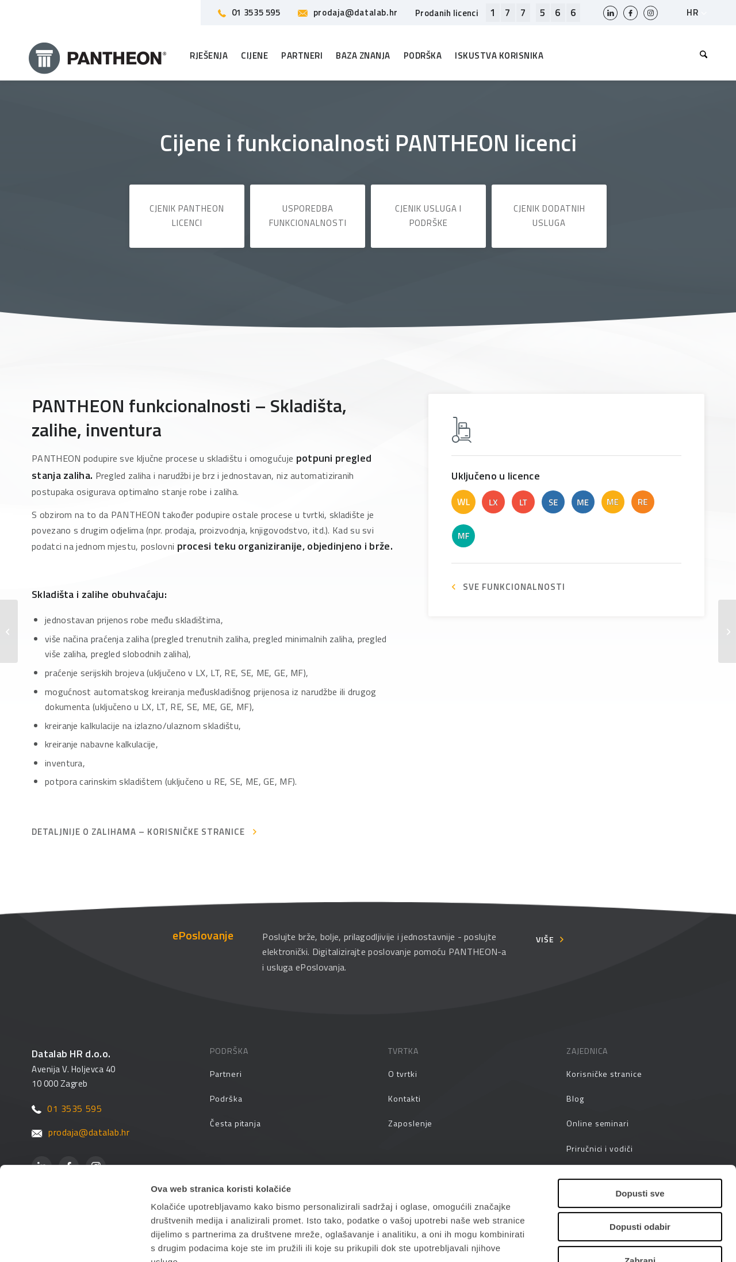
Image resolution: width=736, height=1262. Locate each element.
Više (545, 939)
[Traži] (700, 56)
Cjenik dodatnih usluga (549, 215)
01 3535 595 (249, 12)
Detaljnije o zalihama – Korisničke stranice (138, 832)
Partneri (225, 1074)
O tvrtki (402, 1074)
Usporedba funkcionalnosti (308, 215)
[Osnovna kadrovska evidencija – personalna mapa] (727, 631)
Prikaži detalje (591, 1239)
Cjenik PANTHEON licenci (187, 215)
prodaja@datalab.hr (348, 12)
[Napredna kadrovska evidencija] (9, 631)
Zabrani (640, 1177)
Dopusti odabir (640, 1144)
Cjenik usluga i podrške (428, 215)
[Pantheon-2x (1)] (98, 56)
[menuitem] (700, 56)
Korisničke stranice (604, 1074)
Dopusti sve (639, 1110)
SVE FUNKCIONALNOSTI (514, 587)
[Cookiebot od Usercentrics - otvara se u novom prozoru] (74, 1239)
